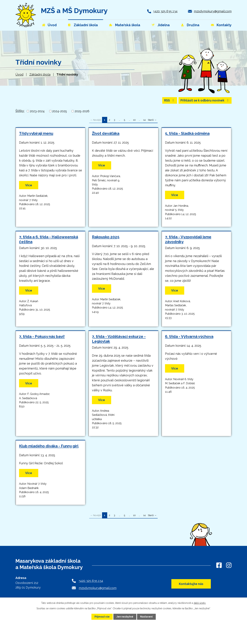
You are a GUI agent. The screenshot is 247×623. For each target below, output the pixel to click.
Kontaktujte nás (191, 584)
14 (144, 119)
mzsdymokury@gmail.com (213, 11)
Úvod (19, 74)
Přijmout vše (102, 616)
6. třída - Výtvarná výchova (189, 336)
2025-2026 (82, 111)
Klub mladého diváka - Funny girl (49, 446)
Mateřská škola (127, 25)
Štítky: (19, 111)
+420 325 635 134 (165, 11)
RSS (169, 100)
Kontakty (224, 25)
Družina (193, 25)
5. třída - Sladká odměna (187, 133)
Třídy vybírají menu (36, 133)
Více (28, 185)
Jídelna (163, 25)
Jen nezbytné (124, 616)
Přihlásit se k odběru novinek (205, 100)
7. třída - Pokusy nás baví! (42, 336)
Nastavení (146, 616)
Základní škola (39, 74)
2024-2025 (59, 111)
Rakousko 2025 (105, 237)
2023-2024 (37, 111)
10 (134, 119)
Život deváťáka (105, 133)
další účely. (200, 603)
